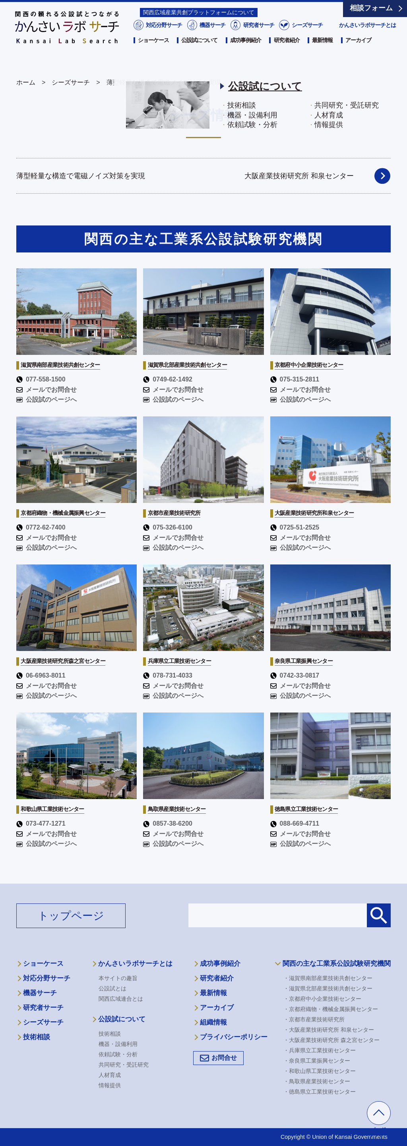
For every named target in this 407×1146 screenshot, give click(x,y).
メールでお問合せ (46, 389)
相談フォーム (371, 8)
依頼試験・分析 (118, 1054)
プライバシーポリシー (233, 1037)
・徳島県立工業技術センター (319, 1091)
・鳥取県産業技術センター (316, 1081)
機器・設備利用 (118, 1044)
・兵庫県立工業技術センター (319, 1050)
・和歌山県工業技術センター (319, 1071)
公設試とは (112, 988)
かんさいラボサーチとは (367, 39)
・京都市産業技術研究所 (314, 1019)
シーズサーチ (307, 39)
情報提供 (110, 1085)
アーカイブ (358, 54)
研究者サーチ (258, 39)
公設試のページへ (46, 399)
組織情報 (213, 1022)
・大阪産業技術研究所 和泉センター (328, 1030)
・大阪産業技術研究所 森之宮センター (331, 1040)
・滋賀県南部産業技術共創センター (327, 978)
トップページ (71, 916)
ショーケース (153, 54)
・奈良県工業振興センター (316, 1060)
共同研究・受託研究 (124, 1064)
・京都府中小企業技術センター (322, 999)
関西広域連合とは (121, 999)
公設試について (199, 54)
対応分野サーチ (163, 39)
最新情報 (322, 54)
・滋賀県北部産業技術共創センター (327, 988)
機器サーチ (212, 39)
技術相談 (36, 1037)
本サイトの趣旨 (118, 978)
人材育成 (110, 1075)
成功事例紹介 (245, 54)
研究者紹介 (287, 54)
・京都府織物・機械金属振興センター (330, 1009)
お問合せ (224, 1057)
